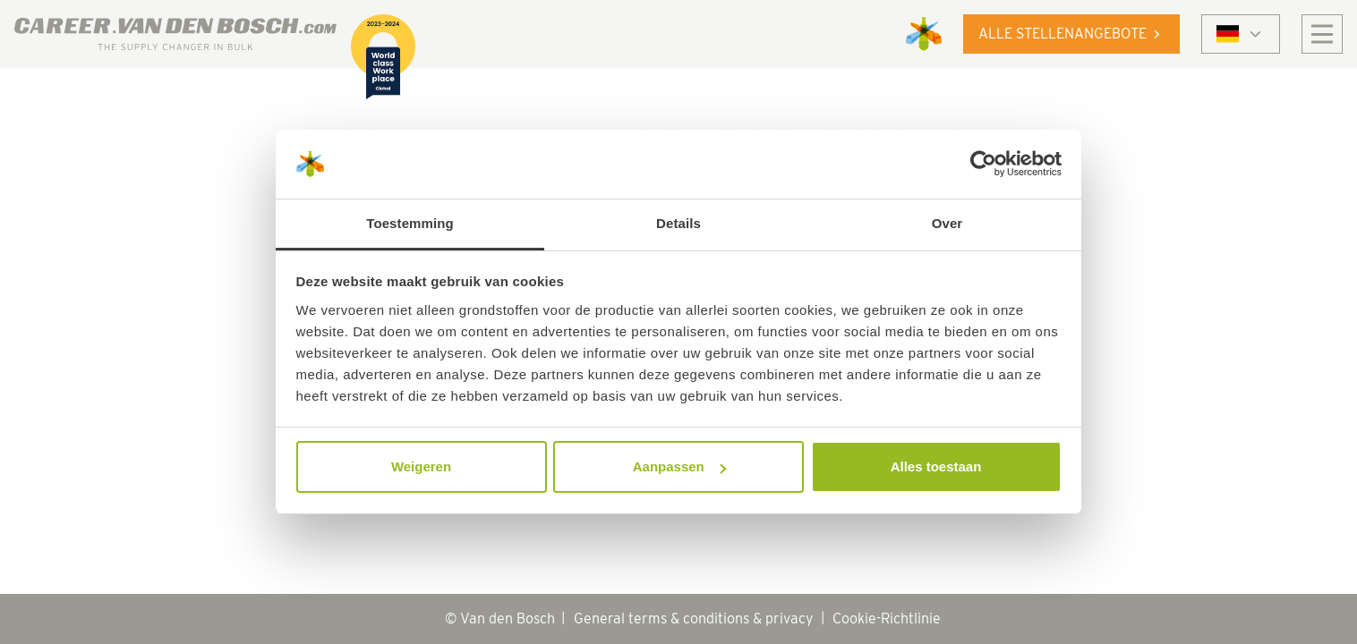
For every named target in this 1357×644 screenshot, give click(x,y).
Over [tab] (947, 223)
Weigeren (421, 466)
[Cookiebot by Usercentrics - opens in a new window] (983, 164)
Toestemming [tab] (410, 223)
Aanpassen (679, 466)
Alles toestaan (936, 466)
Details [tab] (678, 223)
